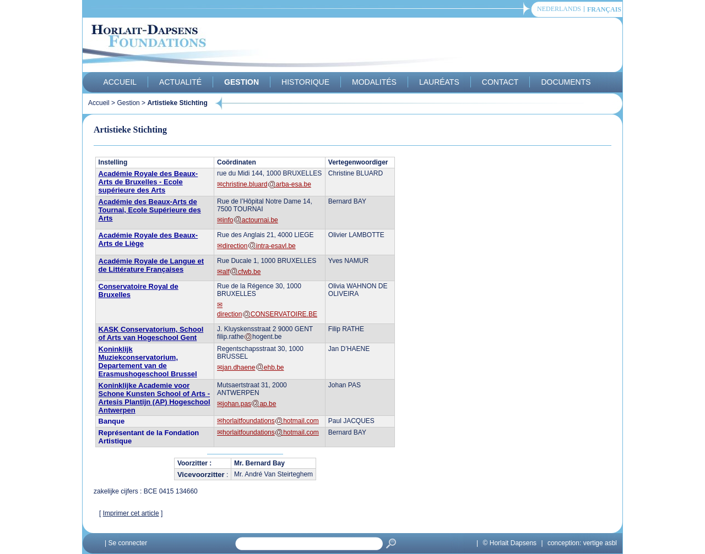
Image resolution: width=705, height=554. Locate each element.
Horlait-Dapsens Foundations (280, 46)
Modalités (374, 82)
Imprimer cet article (131, 513)
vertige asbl (600, 543)
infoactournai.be (250, 220)
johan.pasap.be (249, 404)
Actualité (180, 82)
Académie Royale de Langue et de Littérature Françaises (151, 265)
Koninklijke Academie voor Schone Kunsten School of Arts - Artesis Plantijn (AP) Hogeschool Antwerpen (154, 397)
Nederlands (559, 9)
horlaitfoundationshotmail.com (271, 421)
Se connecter (127, 543)
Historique (305, 82)
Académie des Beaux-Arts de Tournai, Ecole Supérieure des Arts (150, 210)
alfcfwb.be (242, 272)
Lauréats (439, 82)
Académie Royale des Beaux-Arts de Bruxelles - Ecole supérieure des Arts (148, 181)
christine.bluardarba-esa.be (267, 184)
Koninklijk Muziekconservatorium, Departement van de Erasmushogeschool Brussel (148, 361)
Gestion (241, 82)
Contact (500, 82)
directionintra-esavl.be (259, 246)
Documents (565, 82)
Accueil (120, 82)
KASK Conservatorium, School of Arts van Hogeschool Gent (151, 333)
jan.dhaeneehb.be (253, 367)
